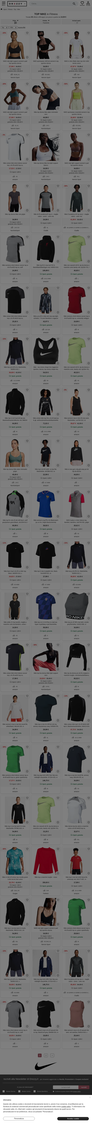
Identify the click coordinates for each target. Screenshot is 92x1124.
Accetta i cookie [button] (73, 1119)
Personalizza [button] (19, 1118)
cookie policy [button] (66, 1106)
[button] (90, 1097)
